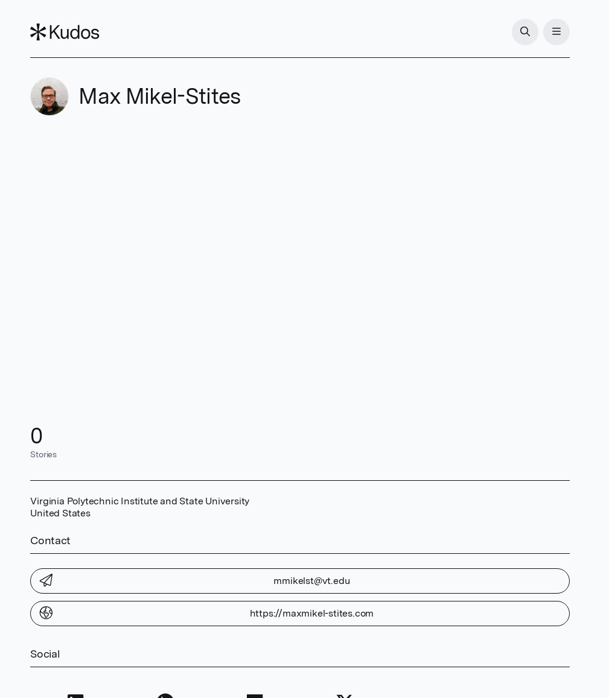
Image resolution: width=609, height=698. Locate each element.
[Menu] (556, 32)
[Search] (525, 32)
